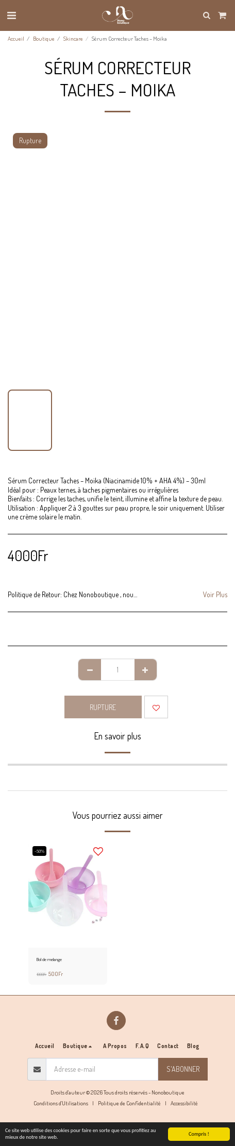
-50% (39, 851)
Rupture (103, 707)
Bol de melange (49, 959)
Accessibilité (184, 1103)
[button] (11, 15)
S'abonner (182, 1069)
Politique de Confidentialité (129, 1103)
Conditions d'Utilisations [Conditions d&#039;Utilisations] (60, 1103)
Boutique (44, 38)
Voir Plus (215, 594)
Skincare (73, 38)
